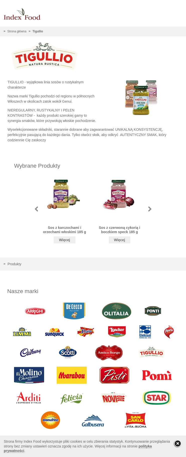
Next (149, 209)
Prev (36, 209)
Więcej (64, 240)
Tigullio (38, 31)
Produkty (14, 264)
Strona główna (16, 31)
